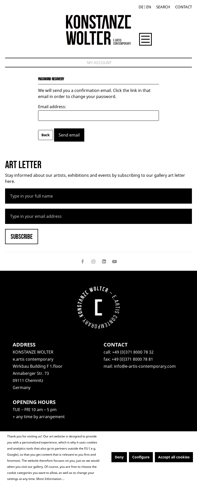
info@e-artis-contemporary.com (145, 366)
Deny (119, 457)
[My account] (99, 62)
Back (45, 134)
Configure (141, 457)
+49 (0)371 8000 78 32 (133, 352)
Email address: (52, 106)
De (141, 7)
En (148, 7)
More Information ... (50, 479)
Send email (69, 135)
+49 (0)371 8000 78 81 (132, 359)
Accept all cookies (174, 457)
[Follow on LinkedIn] (104, 261)
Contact (183, 7)
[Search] (163, 7)
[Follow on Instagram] (93, 261)
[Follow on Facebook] (82, 261)
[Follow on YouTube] (114, 261)
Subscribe (21, 237)
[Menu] (145, 39)
